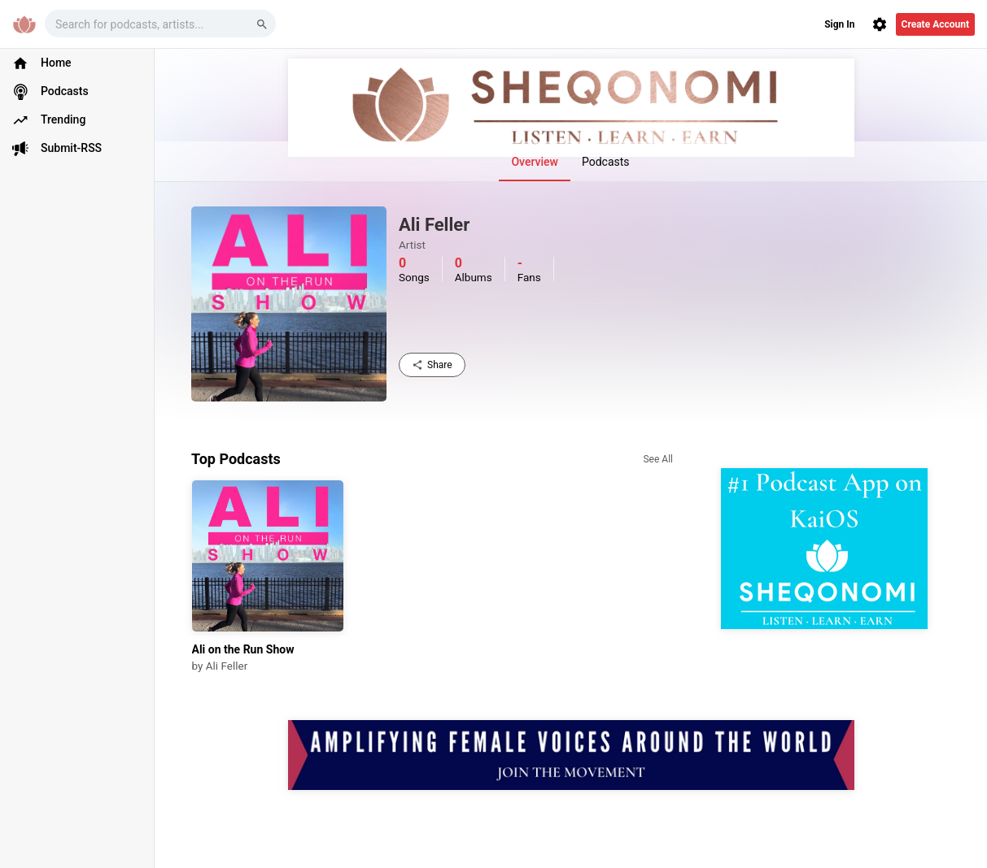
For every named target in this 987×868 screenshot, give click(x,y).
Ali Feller (227, 665)
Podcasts (606, 161)
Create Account (935, 24)
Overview (534, 161)
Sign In (839, 24)
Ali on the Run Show (243, 649)
